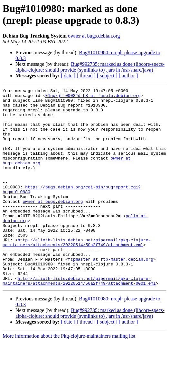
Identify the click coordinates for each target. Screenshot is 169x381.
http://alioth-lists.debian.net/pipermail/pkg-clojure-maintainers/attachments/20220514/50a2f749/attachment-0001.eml (79, 319)
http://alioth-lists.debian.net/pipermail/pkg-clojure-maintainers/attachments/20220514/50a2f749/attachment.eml (77, 273)
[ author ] (128, 75)
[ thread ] (86, 75)
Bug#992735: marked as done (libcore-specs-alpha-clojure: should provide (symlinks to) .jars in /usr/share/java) (89, 67)
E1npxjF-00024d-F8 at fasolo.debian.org (93, 97)
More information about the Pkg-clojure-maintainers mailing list (69, 375)
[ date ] (68, 75)
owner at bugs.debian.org (94, 36)
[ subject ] (107, 75)
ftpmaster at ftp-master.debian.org (110, 294)
